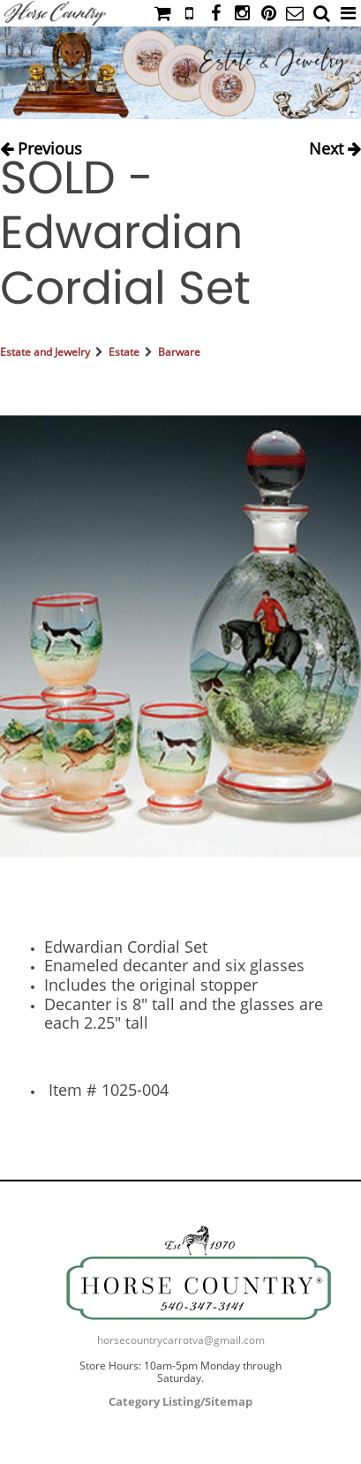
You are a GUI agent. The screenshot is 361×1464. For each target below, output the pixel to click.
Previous (41, 145)
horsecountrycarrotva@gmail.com (181, 1339)
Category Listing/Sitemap (180, 1401)
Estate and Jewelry (45, 351)
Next (335, 145)
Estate (124, 351)
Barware (179, 351)
